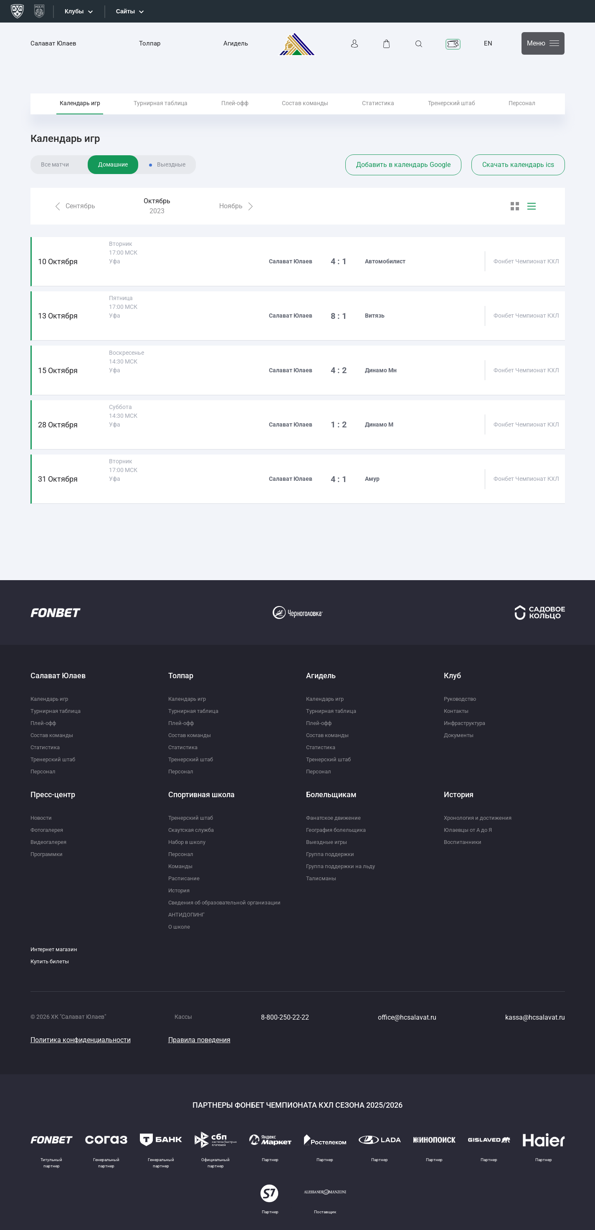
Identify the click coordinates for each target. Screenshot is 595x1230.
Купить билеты (51, 961)
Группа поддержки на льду (343, 866)
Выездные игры (327, 842)
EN (488, 43)
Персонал (522, 112)
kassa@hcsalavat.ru (535, 1017)
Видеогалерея (49, 842)
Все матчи (55, 185)
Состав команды (305, 112)
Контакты (457, 710)
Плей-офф (234, 112)
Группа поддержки (331, 854)
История (180, 890)
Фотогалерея (48, 829)
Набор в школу (188, 842)
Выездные (171, 185)
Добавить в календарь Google (403, 185)
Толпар (149, 43)
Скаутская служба (193, 829)
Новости (42, 817)
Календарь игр (80, 112)
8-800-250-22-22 (285, 1017)
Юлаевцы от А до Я (470, 829)
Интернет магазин (55, 949)
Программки (48, 854)
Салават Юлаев (53, 43)
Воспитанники (464, 842)
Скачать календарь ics (518, 185)
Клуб (452, 675)
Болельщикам (331, 794)
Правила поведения (199, 1040)
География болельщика (338, 829)
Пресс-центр (52, 794)
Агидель (235, 43)
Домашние (113, 185)
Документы (460, 735)
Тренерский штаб (451, 112)
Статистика (378, 112)
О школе (179, 926)
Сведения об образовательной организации (228, 902)
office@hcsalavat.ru (407, 1017)
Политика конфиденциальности (80, 1040)
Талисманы (321, 878)
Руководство (462, 698)
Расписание (184, 878)
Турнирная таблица (160, 112)
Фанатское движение (335, 817)
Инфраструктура (467, 723)
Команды (181, 866)
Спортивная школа (201, 794)
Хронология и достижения (480, 817)
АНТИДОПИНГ (188, 914)
